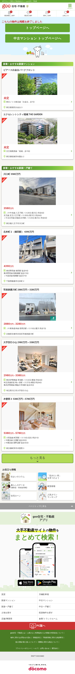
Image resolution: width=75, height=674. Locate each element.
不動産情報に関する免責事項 (53, 638)
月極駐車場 (44, 594)
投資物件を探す (46, 612)
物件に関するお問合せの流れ (20, 638)
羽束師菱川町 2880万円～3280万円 (21, 289)
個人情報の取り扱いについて (25, 642)
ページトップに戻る (37, 506)
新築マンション (8, 600)
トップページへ (37, 28)
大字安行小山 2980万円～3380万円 (21, 342)
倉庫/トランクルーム (48, 619)
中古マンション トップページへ (37, 38)
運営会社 (55, 648)
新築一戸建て (7, 606)
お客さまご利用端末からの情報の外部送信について (45, 633)
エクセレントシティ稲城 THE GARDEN (22, 114)
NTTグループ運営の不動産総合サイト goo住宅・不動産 (19, 1)
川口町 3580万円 (11, 174)
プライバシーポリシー (23, 648)
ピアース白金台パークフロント (19, 70)
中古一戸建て (45, 606)
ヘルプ (35, 648)
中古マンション (46, 600)
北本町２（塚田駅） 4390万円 (18, 231)
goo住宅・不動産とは (17, 633)
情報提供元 (37, 638)
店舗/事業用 (6, 619)
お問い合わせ (44, 648)
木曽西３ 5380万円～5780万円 (19, 399)
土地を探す (6, 612)
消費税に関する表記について (48, 642)
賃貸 (3, 594)
